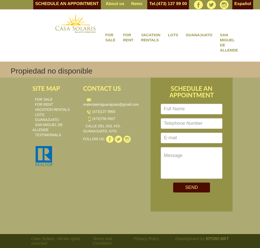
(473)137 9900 (101, 112)
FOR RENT (128, 37)
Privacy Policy (146, 239)
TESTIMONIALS (48, 135)
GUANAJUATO (199, 35)
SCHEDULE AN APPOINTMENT (67, 3)
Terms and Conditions (102, 241)
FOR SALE (110, 37)
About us (115, 3)
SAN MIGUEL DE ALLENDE (229, 42)
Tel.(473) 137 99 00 (168, 3)
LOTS (173, 35)
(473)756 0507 (101, 119)
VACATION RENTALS (150, 37)
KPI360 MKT (217, 239)
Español (242, 3)
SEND (191, 187)
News (136, 3)
